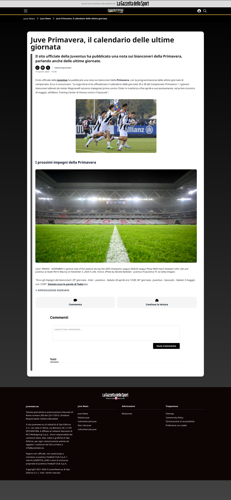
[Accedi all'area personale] (199, 11)
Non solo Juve (84, 425)
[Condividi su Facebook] (43, 68)
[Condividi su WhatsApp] (37, 68)
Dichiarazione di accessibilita (180, 421)
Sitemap (170, 413)
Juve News (29, 18)
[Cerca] (205, 11)
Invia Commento (166, 346)
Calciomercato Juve (87, 421)
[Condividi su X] (48, 68)
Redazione (127, 413)
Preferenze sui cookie (176, 425)
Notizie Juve (83, 417)
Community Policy (174, 417)
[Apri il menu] (26, 11)
